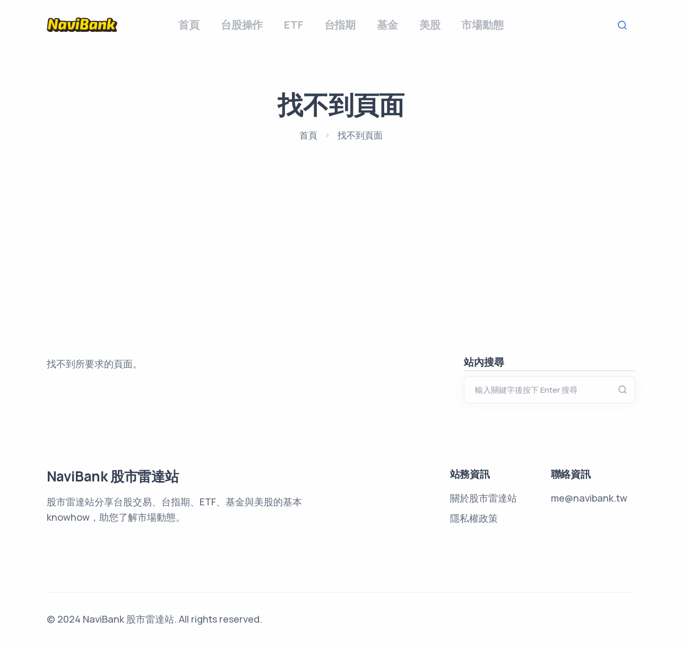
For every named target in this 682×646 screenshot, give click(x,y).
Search (625, 25)
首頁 (189, 25)
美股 (430, 25)
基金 (387, 25)
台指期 (340, 25)
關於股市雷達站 (483, 498)
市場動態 (482, 25)
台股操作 (242, 25)
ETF (293, 25)
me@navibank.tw (589, 498)
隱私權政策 (474, 518)
